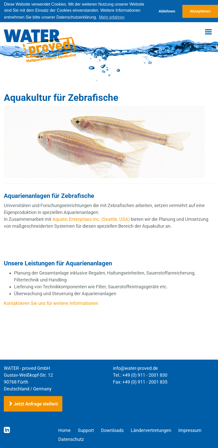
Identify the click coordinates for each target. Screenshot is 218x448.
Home (64, 430)
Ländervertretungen (151, 430)
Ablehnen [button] (167, 11)
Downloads (112, 430)
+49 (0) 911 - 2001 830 (144, 375)
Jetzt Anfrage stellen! (33, 403)
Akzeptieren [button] (200, 11)
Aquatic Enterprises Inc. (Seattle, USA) (91, 219)
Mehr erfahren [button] (112, 17)
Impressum (189, 430)
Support (86, 430)
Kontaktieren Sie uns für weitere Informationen (51, 303)
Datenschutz (71, 439)
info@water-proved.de (135, 368)
